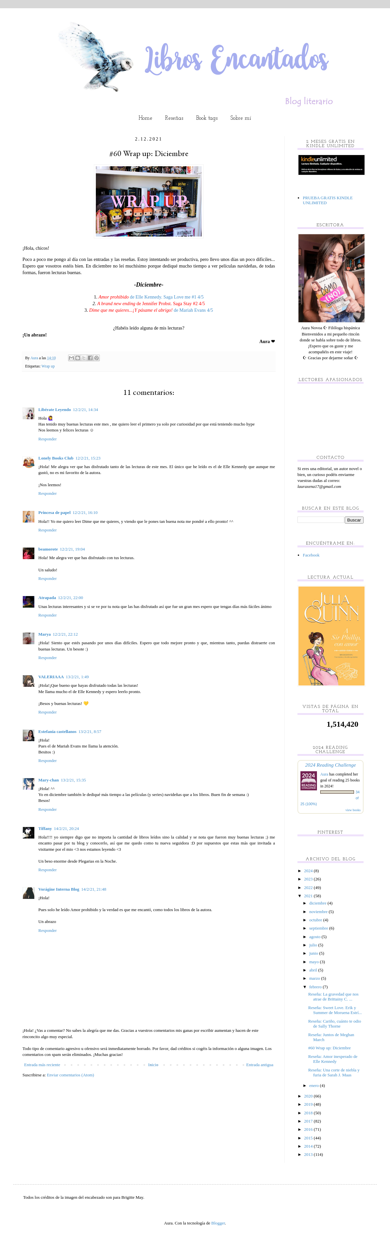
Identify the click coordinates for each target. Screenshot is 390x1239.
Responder (47, 438)
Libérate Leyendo (54, 409)
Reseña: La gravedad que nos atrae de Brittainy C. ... (333, 997)
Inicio (153, 1064)
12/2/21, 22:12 (65, 634)
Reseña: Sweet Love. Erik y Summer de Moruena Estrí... (335, 1010)
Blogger (218, 1223)
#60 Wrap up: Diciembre (329, 1047)
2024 (309, 870)
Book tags (206, 118)
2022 (309, 887)
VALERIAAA (51, 676)
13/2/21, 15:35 (73, 780)
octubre (316, 919)
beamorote (48, 549)
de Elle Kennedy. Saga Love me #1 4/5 (151, 297)
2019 (309, 1104)
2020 (309, 1096)
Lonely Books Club (55, 458)
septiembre (319, 928)
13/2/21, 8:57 (89, 731)
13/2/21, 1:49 (77, 676)
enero (314, 1085)
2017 (309, 1121)
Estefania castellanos (57, 731)
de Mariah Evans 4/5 (151, 310)
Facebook (311, 555)
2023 (309, 878)
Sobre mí (240, 118)
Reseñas (174, 118)
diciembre (318, 903)
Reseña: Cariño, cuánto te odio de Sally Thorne (334, 1024)
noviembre (319, 911)
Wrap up (48, 366)
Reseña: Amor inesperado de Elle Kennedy (332, 1059)
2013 (309, 1154)
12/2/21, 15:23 (87, 458)
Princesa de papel (54, 512)
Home (145, 118)
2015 (309, 1137)
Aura (324, 774)
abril (313, 970)
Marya (44, 634)
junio (314, 953)
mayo (314, 961)
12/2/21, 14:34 (85, 409)
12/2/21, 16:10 (85, 512)
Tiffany (45, 828)
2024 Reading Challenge (330, 765)
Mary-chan (48, 780)
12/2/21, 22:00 (70, 597)
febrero (316, 986)
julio (313, 944)
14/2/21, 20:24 (66, 828)
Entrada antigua (259, 1064)
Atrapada (47, 597)
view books (353, 810)
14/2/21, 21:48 (93, 889)
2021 (309, 895)
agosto (315, 936)
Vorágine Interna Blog (58, 889)
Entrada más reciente (42, 1064)
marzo (315, 978)
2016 (309, 1129)
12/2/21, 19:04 (72, 549)
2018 (309, 1112)
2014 (309, 1146)
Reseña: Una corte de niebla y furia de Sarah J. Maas (334, 1072)
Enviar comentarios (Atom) (70, 1074)
